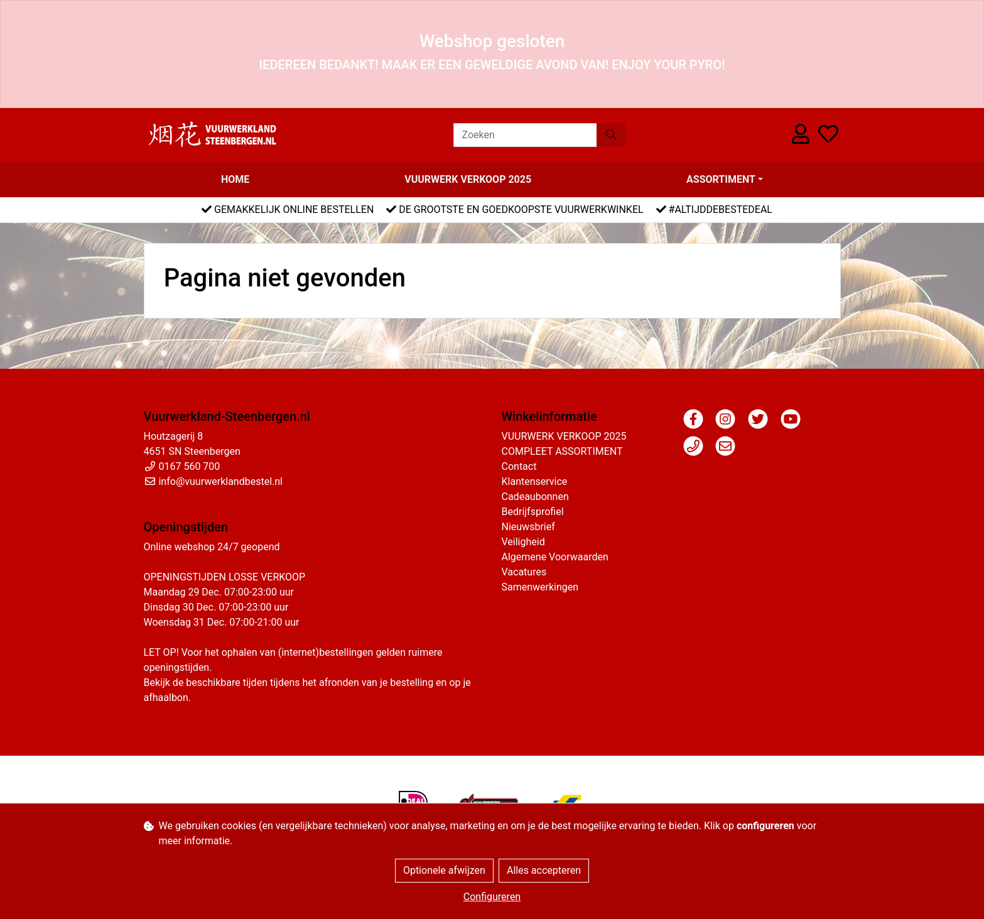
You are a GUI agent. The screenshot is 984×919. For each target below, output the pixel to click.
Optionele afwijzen (444, 870)
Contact (519, 466)
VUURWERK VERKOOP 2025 (467, 179)
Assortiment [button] (720, 179)
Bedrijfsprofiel (533, 512)
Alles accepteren (544, 870)
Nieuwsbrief (528, 527)
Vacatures (524, 572)
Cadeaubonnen (535, 497)
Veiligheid (523, 542)
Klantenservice (535, 481)
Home (235, 179)
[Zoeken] (525, 135)
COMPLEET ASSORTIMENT (562, 451)
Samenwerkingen (540, 587)
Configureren (492, 897)
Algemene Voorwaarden (555, 557)
